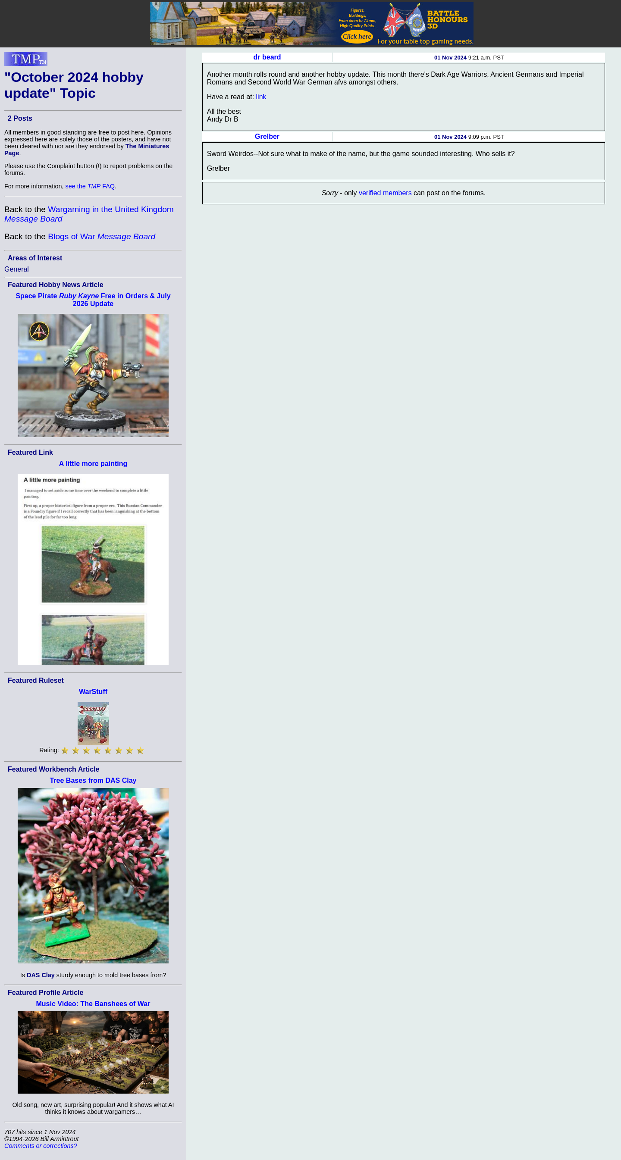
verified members (385, 193)
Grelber (267, 136)
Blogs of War (101, 236)
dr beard (267, 57)
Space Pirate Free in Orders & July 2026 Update (93, 299)
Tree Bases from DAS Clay (93, 780)
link (261, 96)
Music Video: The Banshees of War (93, 1003)
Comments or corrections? (40, 1145)
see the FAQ (90, 186)
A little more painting (93, 463)
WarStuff (93, 691)
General (16, 269)
